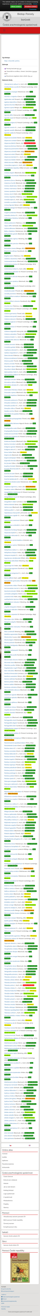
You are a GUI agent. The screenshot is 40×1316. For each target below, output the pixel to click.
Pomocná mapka (5, 1306)
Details (35, 4)
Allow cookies (16, 6)
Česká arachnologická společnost (11, 1296)
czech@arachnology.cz (8, 1291)
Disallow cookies (30, 6)
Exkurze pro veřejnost (10, 1180)
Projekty (6, 1204)
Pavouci (4, 1299)
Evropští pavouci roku (10, 1227)
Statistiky (3, 1309)
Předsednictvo (8, 1200)
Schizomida (5, 1167)
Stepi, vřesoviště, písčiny (12, 61)
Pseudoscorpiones (8, 1164)
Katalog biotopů (9, 1190)
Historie (6, 1183)
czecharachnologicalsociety (9, 1301)
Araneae (4, 1153)
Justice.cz (3, 1294)
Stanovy (6, 1207)
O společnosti (8, 1197)
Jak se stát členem (9, 1187)
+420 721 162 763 (6, 1289)
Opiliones (5, 1160)
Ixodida (4, 1157)
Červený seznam (9, 1223)
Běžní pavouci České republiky (13, 1220)
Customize (32, 9)
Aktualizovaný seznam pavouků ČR (14, 1216)
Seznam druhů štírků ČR (11, 1245)
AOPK (2, 1303)
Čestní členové (8, 1176)
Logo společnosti (9, 1194)
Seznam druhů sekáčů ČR (12, 1236)
